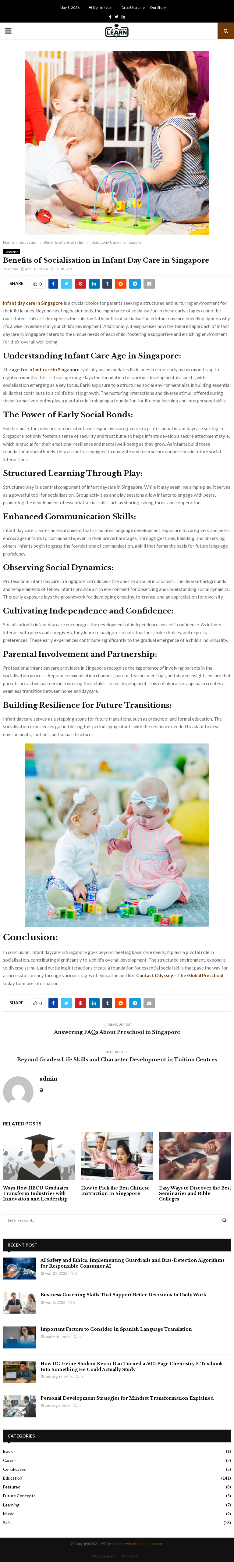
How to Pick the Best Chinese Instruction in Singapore (115, 1190)
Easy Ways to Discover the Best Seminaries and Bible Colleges (195, 1193)
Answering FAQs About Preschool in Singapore (117, 1032)
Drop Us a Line (133, 7)
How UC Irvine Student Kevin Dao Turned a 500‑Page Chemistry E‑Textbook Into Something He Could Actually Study (132, 1366)
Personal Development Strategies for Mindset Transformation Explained (127, 1398)
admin (13, 269)
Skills (7, 1522)
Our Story (158, 7)
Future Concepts (19, 1495)
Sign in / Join (100, 7)
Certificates (14, 1469)
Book (8, 1451)
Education (11, 252)
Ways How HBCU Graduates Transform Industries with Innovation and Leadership (36, 1193)
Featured (11, 1486)
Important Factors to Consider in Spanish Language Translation (116, 1329)
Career (9, 1460)
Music (8, 1513)
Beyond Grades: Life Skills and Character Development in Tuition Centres (117, 1059)
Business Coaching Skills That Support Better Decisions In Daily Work (123, 1294)
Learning (11, 1504)
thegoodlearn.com (148, 1543)
